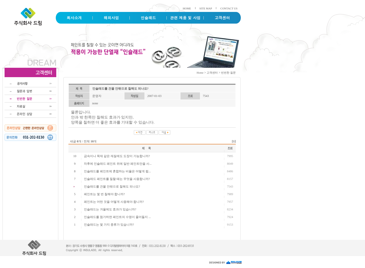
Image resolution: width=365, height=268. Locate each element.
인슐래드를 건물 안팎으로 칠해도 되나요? (112, 186)
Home (200, 72)
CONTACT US (229, 8)
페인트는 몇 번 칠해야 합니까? (104, 194)
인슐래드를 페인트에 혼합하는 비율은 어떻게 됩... (117, 171)
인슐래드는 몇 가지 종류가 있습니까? (109, 224)
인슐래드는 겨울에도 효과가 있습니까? (110, 209)
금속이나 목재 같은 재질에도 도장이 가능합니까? (117, 156)
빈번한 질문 (228, 72)
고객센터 (222, 17)
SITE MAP (205, 8)
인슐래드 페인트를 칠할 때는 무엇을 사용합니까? (117, 179)
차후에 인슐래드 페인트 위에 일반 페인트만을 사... (118, 163)
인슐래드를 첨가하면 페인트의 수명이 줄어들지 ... (117, 217)
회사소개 (74, 17)
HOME (187, 8)
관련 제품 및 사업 (185, 17)
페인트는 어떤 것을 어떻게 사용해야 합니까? (114, 202)
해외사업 (111, 17)
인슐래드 (148, 17)
